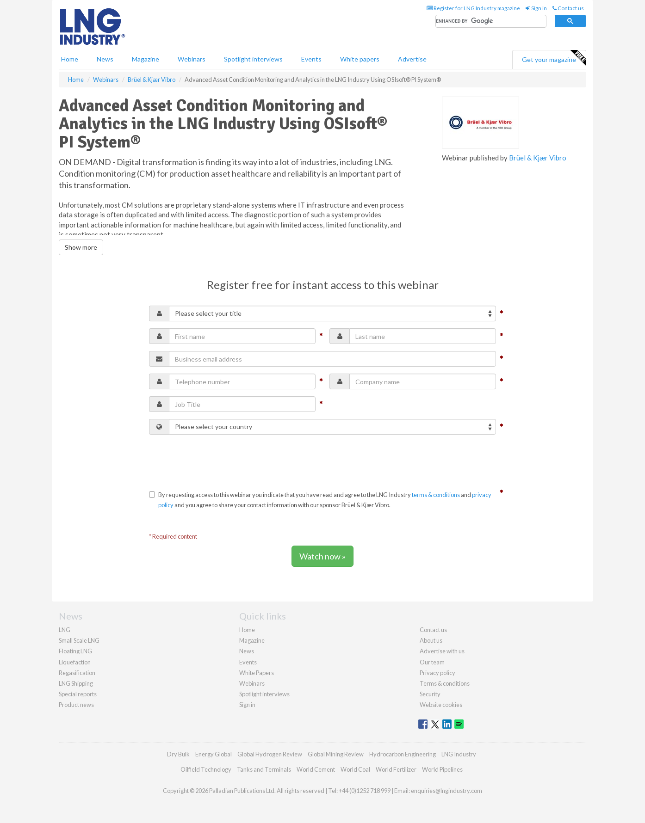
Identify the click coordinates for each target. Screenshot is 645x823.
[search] (490, 21)
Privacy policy (437, 672)
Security (430, 694)
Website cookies (441, 704)
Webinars (191, 59)
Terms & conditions (445, 683)
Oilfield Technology (205, 769)
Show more (81, 247)
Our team (432, 662)
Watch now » (322, 556)
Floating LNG (75, 651)
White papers (359, 59)
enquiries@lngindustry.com (446, 790)
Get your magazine (554, 58)
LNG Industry (458, 754)
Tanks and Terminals (264, 769)
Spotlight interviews (253, 59)
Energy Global (213, 754)
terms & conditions (436, 494)
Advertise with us (442, 651)
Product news (76, 704)
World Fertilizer (396, 769)
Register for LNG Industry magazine (473, 8)
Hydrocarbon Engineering (402, 754)
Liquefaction (75, 662)
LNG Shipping (76, 683)
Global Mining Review (336, 754)
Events (311, 59)
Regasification (77, 672)
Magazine (145, 59)
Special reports (78, 694)
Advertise (412, 59)
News (246, 651)
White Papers (256, 672)
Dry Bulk (178, 754)
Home (69, 59)
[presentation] (219, 460)
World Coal (355, 769)
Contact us (568, 8)
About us (431, 640)
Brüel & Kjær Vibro (537, 158)
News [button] (105, 59)
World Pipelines (442, 769)
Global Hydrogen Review (269, 754)
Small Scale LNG (79, 640)
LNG (64, 629)
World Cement (316, 769)
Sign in (536, 8)
